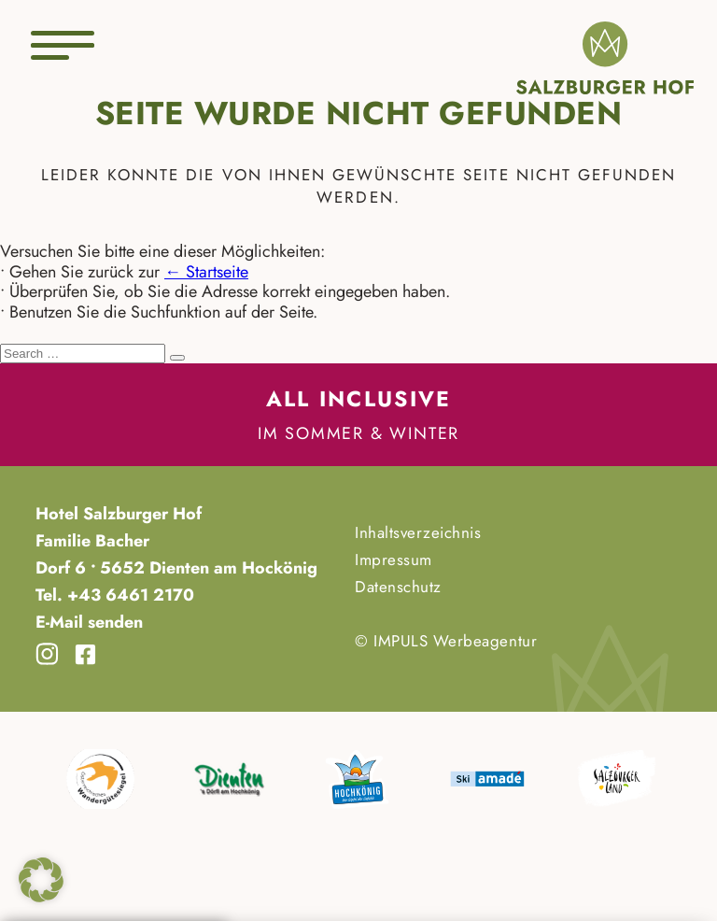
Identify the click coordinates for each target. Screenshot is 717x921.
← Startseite (206, 272)
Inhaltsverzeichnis (418, 532)
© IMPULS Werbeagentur (446, 641)
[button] (41, 880)
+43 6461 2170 (128, 595)
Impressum (393, 559)
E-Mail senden (89, 622)
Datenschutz (398, 586)
